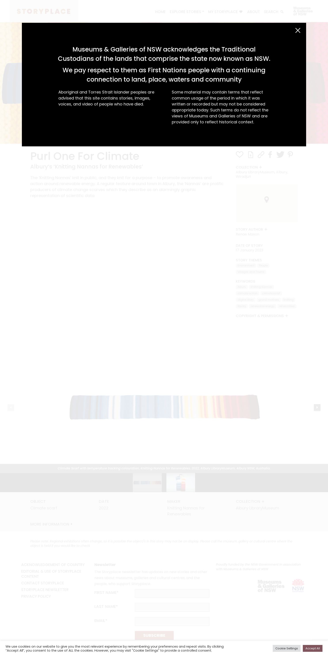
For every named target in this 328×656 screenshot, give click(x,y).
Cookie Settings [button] (286, 648)
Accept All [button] (312, 648)
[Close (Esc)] (298, 30)
